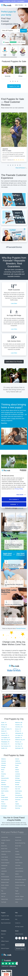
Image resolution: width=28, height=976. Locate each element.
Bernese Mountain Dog (20, 843)
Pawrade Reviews (21, 628)
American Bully (4, 837)
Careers (3, 944)
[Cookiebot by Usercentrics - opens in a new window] (20, 470)
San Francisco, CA (6, 746)
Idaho (16, 767)
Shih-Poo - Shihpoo (19, 896)
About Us (3, 934)
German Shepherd (5, 862)
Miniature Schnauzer (19, 882)
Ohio (2, 793)
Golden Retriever (19, 862)
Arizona (17, 759)
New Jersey (18, 786)
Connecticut (18, 763)
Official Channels (19, 934)
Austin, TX (3, 722)
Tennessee (18, 799)
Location (22, 926)
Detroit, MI (3, 731)
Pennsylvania (18, 795)
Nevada (17, 784)
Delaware (3, 765)
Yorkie (16, 902)
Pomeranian (3, 888)
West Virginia (18, 806)
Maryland (17, 776)
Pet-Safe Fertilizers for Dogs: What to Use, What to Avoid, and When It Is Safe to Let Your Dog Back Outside (13, 546)
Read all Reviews (20, 167)
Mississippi (18, 780)
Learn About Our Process (14, 361)
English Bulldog (18, 857)
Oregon (3, 795)
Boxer (16, 848)
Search (23, 30)
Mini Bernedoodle (5, 876)
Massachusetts (5, 778)
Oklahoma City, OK (20, 739)
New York (17, 788)
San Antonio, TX (5, 744)
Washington (4, 806)
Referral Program (5, 948)
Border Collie (18, 845)
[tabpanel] (7, 73)
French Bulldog (4, 859)
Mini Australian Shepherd (20, 879)
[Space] (6, 954)
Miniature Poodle (5, 882)
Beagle (2, 843)
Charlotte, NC (18, 724)
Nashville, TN (18, 737)
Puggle (16, 890)
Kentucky (3, 774)
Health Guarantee (5, 919)
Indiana (17, 769)
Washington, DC (19, 748)
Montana (17, 782)
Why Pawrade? (18, 915)
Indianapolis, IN (19, 733)
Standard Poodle (18, 899)
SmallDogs (5, 51)
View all (20, 508)
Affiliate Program (5, 941)
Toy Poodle (3, 902)
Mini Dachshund (18, 876)
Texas (2, 801)
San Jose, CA (18, 746)
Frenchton (17, 859)
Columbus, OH (19, 726)
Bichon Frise (4, 845)
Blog (2, 937)
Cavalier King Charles (6, 851)
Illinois (2, 769)
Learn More (14, 303)
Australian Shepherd (5, 840)
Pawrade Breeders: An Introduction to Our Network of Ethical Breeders (13, 622)
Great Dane (17, 865)
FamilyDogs (14, 51)
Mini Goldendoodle (5, 879)
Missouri (3, 782)
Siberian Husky (4, 899)
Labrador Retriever (19, 871)
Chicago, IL (4, 726)
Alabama (3, 759)
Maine (2, 776)
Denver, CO (18, 729)
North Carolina (4, 791)
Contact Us (17, 923)
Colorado (3, 763)
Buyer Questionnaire (6, 923)
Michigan (17, 778)
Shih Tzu (3, 896)
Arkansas (3, 761)
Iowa (2, 771)
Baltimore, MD (18, 722)
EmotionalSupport (23, 51)
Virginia (17, 803)
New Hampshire (5, 786)
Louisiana (17, 774)
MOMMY (22, 1)
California (17, 761)
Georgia (3, 767)
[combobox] (10, 30)
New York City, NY (5, 739)
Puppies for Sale (14, 86)
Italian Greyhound (19, 868)
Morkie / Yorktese (5, 885)
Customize (14, 504)
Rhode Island (4, 797)
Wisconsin (3, 808)
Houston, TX (4, 733)
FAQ (16, 919)
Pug (2, 890)
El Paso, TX (18, 731)
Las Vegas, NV (19, 735)
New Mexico (4, 788)
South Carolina (19, 797)
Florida (17, 765)
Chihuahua (3, 854)
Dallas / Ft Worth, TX (6, 729)
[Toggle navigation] (25, 5)
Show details (20, 494)
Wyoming (17, 808)
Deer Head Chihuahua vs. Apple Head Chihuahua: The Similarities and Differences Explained (13, 566)
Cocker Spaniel (4, 857)
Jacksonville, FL (5, 735)
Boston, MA (4, 724)
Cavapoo (17, 851)
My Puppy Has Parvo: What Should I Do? (14, 585)
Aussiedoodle (18, 837)
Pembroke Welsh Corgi (20, 885)
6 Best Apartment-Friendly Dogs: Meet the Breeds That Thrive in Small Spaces (13, 528)
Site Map (17, 926)
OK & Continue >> (14, 499)
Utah (16, 801)
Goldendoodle (4, 865)
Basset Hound (18, 840)
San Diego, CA (19, 744)
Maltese (3, 874)
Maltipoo (17, 874)
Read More (4, 423)
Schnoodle (3, 893)
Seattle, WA (4, 748)
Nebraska (3, 784)
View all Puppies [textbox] (7, 30)
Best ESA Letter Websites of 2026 (13, 604)
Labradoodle (4, 871)
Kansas (17, 771)
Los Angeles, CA (5, 737)
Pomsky (17, 888)
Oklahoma (17, 793)
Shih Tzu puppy (6, 150)
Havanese (3, 868)
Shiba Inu (17, 893)
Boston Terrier (4, 848)
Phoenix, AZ (18, 741)
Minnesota (3, 780)
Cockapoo (17, 854)
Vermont (3, 803)
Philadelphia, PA (5, 741)
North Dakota (18, 791)
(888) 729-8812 (19, 5)
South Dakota (4, 799)
